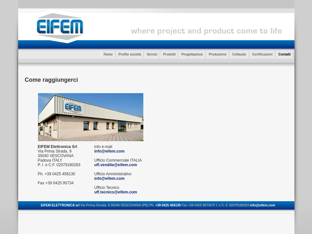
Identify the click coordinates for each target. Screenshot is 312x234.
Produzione (217, 54)
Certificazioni (262, 54)
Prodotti (169, 54)
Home (108, 54)
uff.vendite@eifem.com (115, 165)
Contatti (284, 54)
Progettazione (192, 54)
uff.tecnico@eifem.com (115, 192)
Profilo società (130, 54)
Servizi (152, 54)
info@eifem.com (109, 151)
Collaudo (239, 54)
